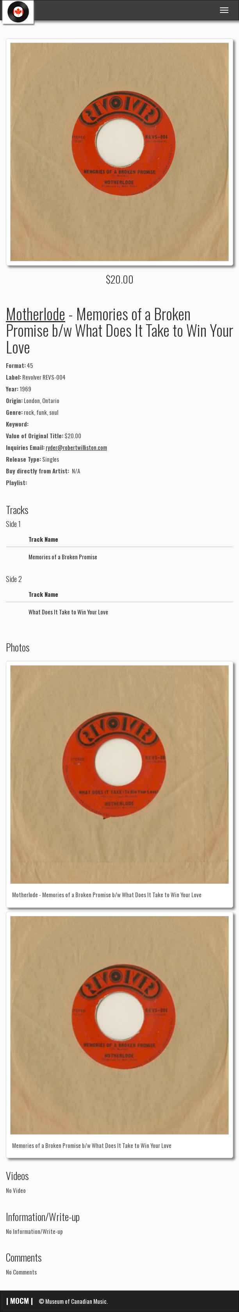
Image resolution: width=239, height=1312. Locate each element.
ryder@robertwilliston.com (76, 447)
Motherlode (35, 313)
